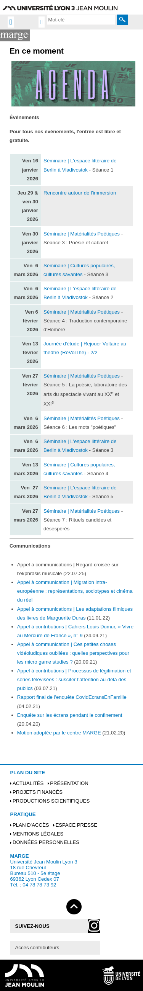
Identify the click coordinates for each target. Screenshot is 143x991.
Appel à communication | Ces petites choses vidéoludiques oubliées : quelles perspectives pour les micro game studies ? (73, 653)
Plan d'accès (31, 825)
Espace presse (76, 825)
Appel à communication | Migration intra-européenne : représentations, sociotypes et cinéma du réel (75, 591)
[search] (81, 20)
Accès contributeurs (37, 947)
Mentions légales (38, 834)
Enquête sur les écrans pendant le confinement (69, 715)
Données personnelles (46, 842)
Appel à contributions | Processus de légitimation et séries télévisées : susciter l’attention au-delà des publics (74, 679)
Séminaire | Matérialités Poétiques (81, 234)
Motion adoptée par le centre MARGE (59, 733)
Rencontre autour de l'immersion (79, 193)
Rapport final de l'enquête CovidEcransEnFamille (72, 697)
